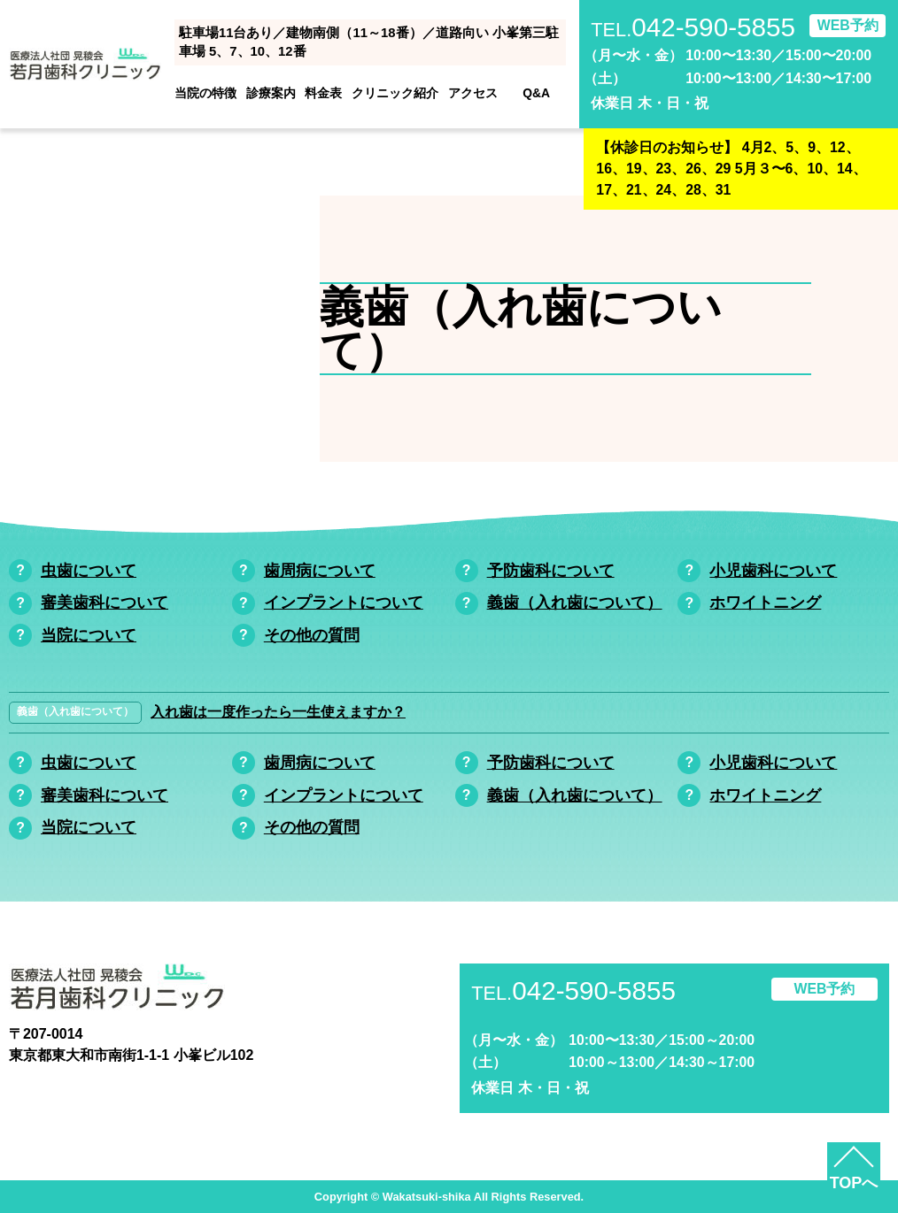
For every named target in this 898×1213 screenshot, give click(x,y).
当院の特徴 (205, 93)
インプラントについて (343, 602)
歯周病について (319, 571)
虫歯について (88, 571)
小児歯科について (773, 571)
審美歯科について (104, 602)
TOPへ (854, 1183)
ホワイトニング (765, 602)
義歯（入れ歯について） (574, 602)
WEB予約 (848, 25)
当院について (88, 635)
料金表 (323, 93)
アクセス (473, 93)
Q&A (536, 93)
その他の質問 (312, 635)
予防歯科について (551, 571)
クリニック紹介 (395, 93)
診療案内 (271, 93)
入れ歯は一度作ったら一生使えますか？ (278, 711)
